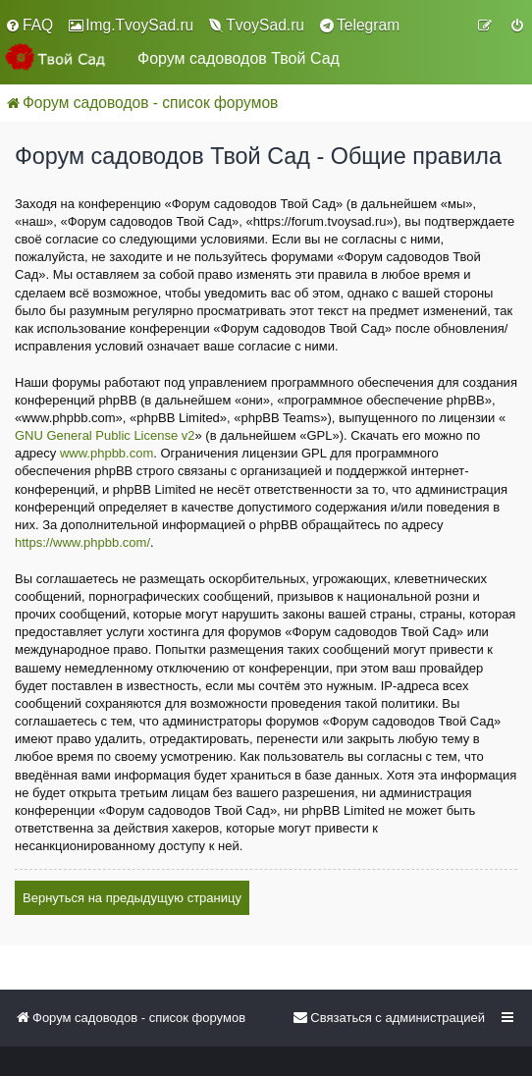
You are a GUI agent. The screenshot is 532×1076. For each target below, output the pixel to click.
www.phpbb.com (106, 453)
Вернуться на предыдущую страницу (132, 897)
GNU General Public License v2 (105, 435)
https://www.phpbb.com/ (82, 542)
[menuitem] (29, 25)
